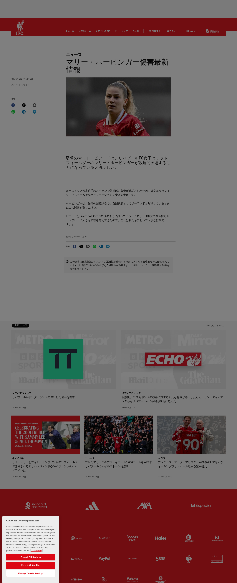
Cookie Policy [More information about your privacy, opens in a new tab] (36, 558)
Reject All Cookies (30, 573)
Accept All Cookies (31, 565)
